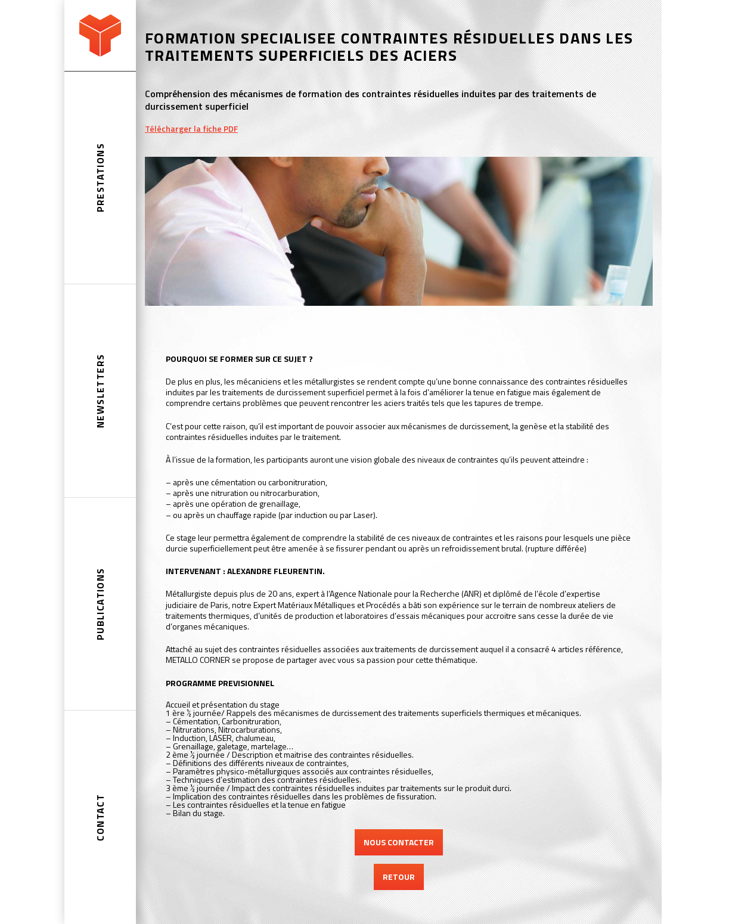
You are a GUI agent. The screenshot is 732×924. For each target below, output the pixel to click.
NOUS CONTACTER (399, 842)
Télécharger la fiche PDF (191, 129)
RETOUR (399, 876)
